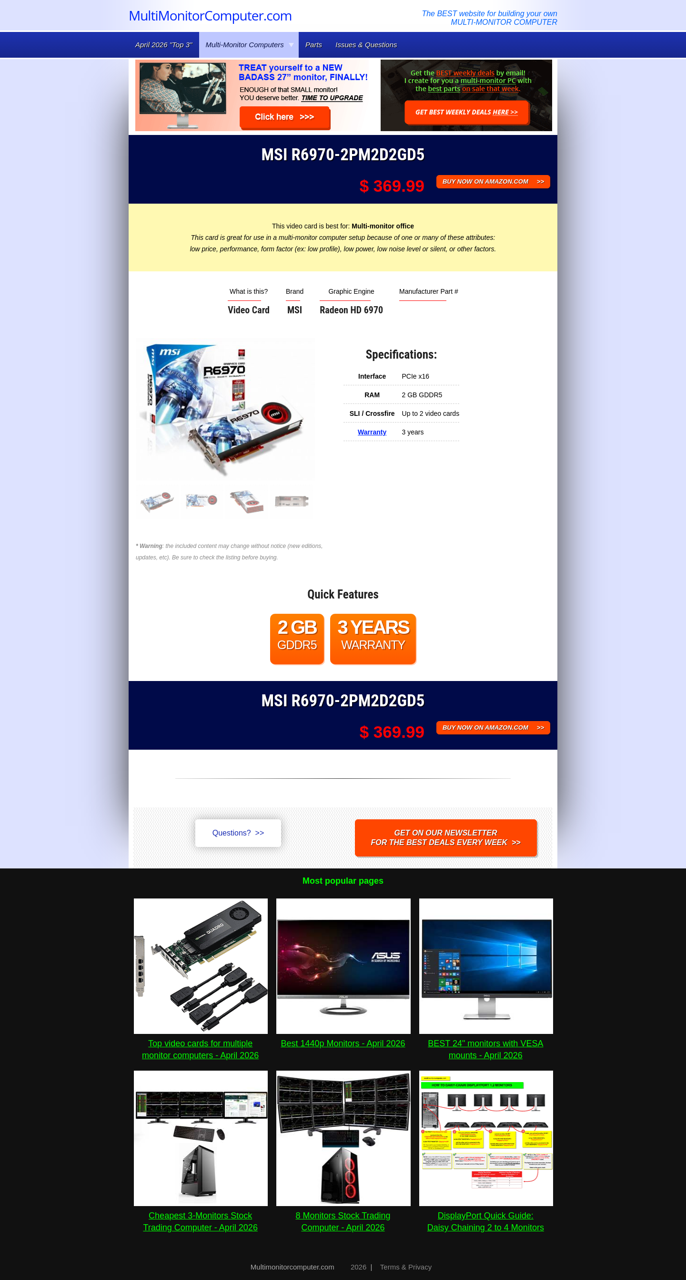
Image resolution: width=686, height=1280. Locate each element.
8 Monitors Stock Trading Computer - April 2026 (343, 1215)
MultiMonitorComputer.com (210, 15)
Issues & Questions (366, 45)
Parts (313, 45)
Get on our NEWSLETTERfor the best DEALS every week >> (446, 837)
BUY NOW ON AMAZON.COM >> (493, 181)
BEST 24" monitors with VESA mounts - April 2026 (486, 1043)
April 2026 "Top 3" (163, 45)
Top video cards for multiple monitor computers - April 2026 (200, 1043)
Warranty (372, 432)
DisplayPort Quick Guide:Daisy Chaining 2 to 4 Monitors (486, 1215)
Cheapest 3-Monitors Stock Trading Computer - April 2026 (200, 1215)
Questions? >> (238, 833)
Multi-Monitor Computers (250, 45)
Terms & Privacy (406, 1267)
